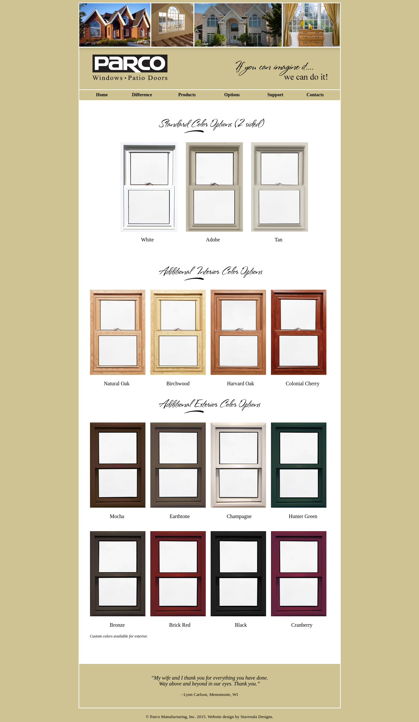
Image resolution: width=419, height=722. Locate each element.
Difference (142, 94)
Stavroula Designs (256, 716)
